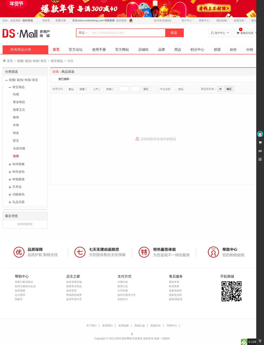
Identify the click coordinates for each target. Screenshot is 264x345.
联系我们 (107, 325)
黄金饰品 (19, 102)
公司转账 (123, 290)
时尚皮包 (19, 171)
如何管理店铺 (74, 281)
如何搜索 (20, 290)
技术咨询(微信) (162, 20)
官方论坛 (76, 49)
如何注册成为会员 (25, 286)
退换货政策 (175, 290)
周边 (177, 49)
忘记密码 (20, 294)
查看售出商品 (74, 286)
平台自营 (163, 89)
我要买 (19, 299)
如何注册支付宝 (127, 294)
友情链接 (123, 325)
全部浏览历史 (25, 224)
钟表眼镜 (19, 179)
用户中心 (187, 20)
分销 (249, 49)
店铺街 (143, 49)
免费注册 (60, 20)
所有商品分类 (20, 49)
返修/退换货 (175, 299)
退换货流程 (175, 294)
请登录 (46, 20)
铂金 (16, 133)
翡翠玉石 (19, 109)
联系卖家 (174, 286)
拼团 (217, 49)
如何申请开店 (74, 299)
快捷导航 (240, 20)
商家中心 (205, 20)
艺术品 (17, 186)
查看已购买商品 (24, 281)
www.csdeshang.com (90, 20)
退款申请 (174, 281)
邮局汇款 (123, 286)
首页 (56, 49)
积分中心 (197, 49)
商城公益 (140, 325)
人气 (95, 89)
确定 (146, 88)
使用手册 (99, 49)
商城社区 (156, 325)
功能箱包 (19, 194)
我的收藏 (222, 20)
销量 (82, 89)
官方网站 (122, 49)
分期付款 (123, 281)
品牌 (161, 49)
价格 (109, 89)
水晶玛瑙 (19, 148)
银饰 (16, 117)
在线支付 (123, 299)
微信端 (255, 20)
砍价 (233, 49)
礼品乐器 (19, 202)
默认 (71, 89)
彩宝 (16, 140)
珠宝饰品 (57, 61)
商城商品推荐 (74, 294)
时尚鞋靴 (19, 164)
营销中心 (172, 325)
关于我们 (91, 325)
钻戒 (16, 94)
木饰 (16, 125)
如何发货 (71, 290)
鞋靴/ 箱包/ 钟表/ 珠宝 (31, 61)
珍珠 (16, 156)
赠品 (179, 89)
